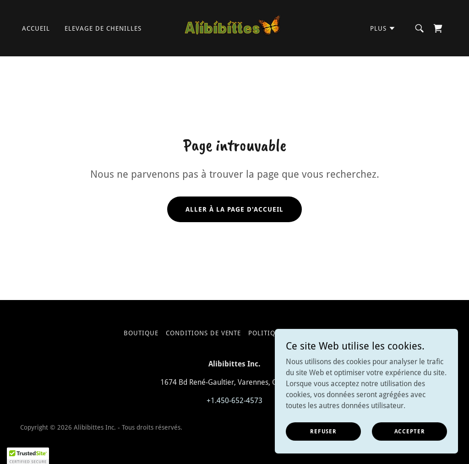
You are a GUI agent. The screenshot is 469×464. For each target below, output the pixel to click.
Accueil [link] (36, 28)
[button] (383, 28)
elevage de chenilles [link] (103, 28)
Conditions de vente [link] (203, 333)
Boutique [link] (141, 333)
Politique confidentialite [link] (296, 333)
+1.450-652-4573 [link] (234, 400)
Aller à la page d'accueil (234, 209)
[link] (234, 27)
